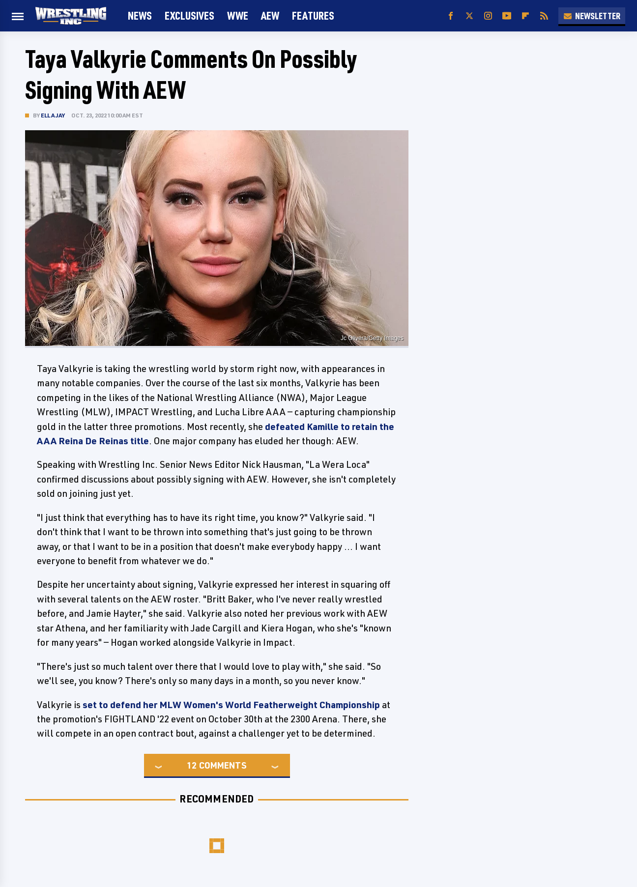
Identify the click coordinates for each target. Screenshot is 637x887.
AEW (270, 15)
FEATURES (313, 15)
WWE (237, 15)
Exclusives (189, 15)
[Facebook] (450, 16)
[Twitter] (469, 16)
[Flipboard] (525, 16)
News (140, 15)
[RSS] (544, 16)
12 (192, 765)
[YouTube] (506, 16)
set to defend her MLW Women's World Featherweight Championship (231, 705)
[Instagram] (488, 16)
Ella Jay (53, 115)
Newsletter (591, 15)
